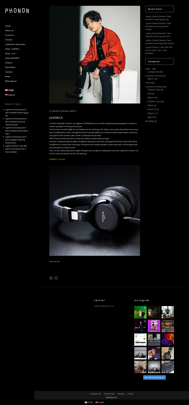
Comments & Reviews (60, 111)
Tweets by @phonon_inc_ (104, 306)
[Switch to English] (100, 402)
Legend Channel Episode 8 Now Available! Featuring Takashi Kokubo (15, 121)
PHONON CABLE (154, 89)
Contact (130, 394)
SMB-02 (150, 97)
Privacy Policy (109, 394)
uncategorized (153, 72)
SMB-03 (150, 117)
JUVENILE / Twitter (57, 159)
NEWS (148, 69)
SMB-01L (73, 111)
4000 (149, 93)
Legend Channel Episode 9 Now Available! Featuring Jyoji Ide (16, 112)
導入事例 (149, 121)
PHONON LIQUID (154, 101)
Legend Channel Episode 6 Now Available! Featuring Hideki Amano (15, 140)
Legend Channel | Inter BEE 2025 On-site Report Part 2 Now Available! (16, 149)
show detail (54, 261)
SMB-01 (150, 105)
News (147, 82)
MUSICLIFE (151, 109)
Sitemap (121, 394)
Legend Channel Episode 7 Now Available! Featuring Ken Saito (16, 131)
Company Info (95, 394)
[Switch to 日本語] (88, 402)
